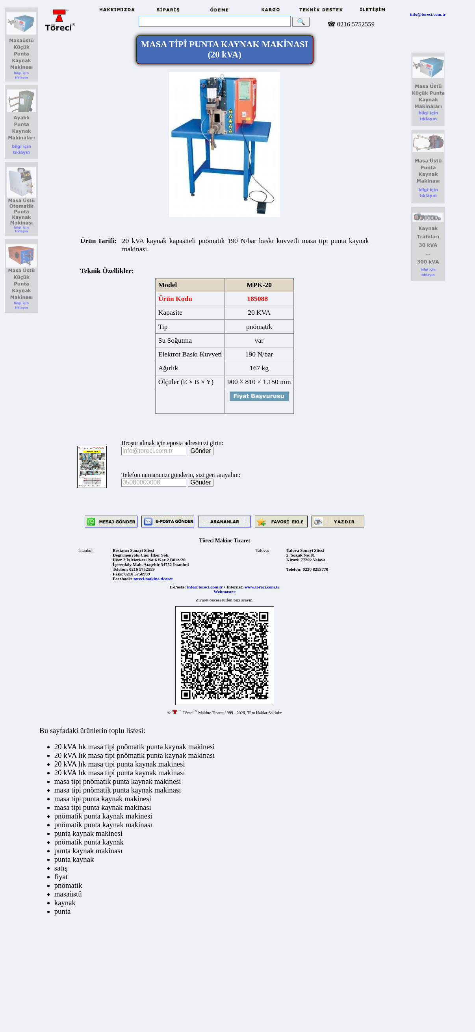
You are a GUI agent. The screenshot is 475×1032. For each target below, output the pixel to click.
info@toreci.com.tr (428, 14)
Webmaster (225, 591)
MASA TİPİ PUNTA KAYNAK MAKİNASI (224, 49)
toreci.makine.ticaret (153, 578)
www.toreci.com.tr (262, 587)
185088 (257, 299)
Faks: (118, 574)
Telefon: (120, 569)
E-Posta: (178, 587)
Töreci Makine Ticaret (224, 541)
